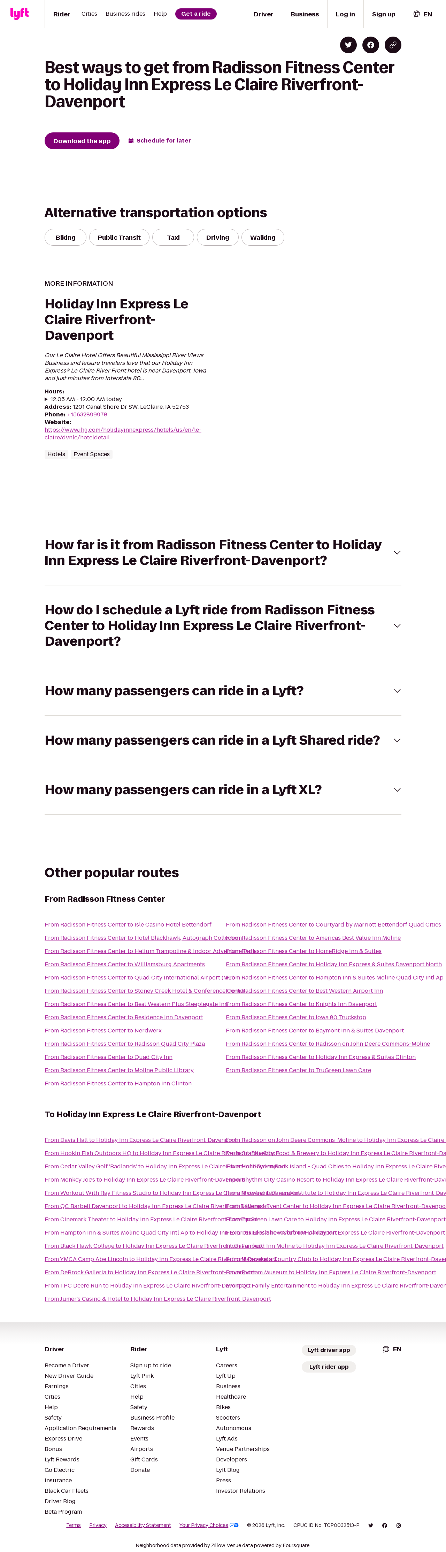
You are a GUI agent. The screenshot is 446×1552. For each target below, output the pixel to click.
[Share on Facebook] (370, 45)
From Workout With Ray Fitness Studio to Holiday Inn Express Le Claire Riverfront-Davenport (172, 1193)
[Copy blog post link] (393, 45)
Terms (73, 1525)
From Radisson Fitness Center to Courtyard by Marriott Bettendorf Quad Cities (333, 925)
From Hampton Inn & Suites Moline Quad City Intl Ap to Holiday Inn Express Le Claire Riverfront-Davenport (191, 1233)
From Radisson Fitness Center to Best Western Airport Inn (304, 991)
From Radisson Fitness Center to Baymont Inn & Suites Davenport (315, 1031)
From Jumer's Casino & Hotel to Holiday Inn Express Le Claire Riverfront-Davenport (158, 1299)
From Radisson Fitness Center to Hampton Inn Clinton (118, 1084)
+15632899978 (87, 414)
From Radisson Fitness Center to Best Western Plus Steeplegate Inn (136, 1004)
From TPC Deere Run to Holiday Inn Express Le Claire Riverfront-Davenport (148, 1286)
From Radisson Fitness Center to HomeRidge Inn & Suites (304, 951)
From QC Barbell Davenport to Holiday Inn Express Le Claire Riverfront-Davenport (157, 1206)
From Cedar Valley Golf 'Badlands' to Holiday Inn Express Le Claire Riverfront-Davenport (165, 1166)
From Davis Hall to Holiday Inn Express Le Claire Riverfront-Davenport (141, 1140)
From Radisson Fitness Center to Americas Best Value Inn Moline (313, 938)
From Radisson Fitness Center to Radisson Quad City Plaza (125, 1044)
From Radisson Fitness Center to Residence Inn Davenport (124, 1017)
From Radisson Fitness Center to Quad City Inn (108, 1057)
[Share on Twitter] (348, 45)
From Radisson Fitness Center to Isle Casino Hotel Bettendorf (128, 925)
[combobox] (422, 14)
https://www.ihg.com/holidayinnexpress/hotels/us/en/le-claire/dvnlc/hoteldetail (123, 433)
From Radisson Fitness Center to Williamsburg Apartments (125, 964)
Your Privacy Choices (209, 1525)
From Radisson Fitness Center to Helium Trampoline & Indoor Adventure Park (150, 951)
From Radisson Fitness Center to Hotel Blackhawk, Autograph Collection (143, 938)
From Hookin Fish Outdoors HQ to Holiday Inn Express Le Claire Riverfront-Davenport (162, 1153)
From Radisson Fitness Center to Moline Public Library (119, 1070)
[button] (223, 552)
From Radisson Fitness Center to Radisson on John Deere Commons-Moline (328, 1044)
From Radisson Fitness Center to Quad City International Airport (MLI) (140, 978)
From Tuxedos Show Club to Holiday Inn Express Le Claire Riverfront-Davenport (335, 1233)
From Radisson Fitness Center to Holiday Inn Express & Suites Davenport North (334, 964)
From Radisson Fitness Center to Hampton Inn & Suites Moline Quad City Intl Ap (335, 978)
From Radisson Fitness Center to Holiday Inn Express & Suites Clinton (321, 1057)
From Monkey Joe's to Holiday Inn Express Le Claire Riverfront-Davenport (144, 1180)
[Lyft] (19, 14)
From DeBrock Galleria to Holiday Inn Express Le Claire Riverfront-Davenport (150, 1272)
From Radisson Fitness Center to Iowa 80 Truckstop (296, 1017)
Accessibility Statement (143, 1525)
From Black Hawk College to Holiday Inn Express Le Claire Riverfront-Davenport (154, 1246)
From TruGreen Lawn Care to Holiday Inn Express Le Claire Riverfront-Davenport (336, 1219)
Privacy (98, 1525)
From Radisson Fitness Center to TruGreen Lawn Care (298, 1070)
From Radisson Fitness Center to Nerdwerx (103, 1031)
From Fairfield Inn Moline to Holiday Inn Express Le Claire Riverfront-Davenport (335, 1246)
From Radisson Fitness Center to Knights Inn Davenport (301, 1004)
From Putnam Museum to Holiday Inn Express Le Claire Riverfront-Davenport (331, 1272)
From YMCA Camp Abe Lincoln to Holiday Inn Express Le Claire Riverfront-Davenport (161, 1259)
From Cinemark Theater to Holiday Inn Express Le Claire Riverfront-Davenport (151, 1219)
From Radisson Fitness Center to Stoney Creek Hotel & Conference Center (145, 991)
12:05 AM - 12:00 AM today (86, 399)
